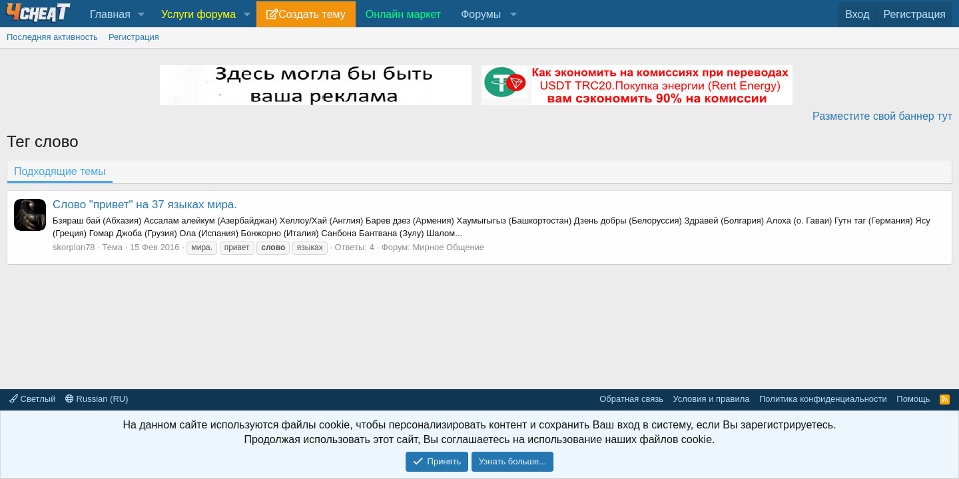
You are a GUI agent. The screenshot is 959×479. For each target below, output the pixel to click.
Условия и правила (711, 399)
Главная (110, 14)
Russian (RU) (97, 399)
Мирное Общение (449, 247)
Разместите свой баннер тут (882, 116)
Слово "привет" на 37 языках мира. (145, 204)
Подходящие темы (60, 171)
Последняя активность (52, 37)
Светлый (32, 399)
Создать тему (311, 14)
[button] (141, 14)
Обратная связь (631, 399)
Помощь (913, 399)
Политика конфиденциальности (823, 399)
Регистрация (134, 37)
